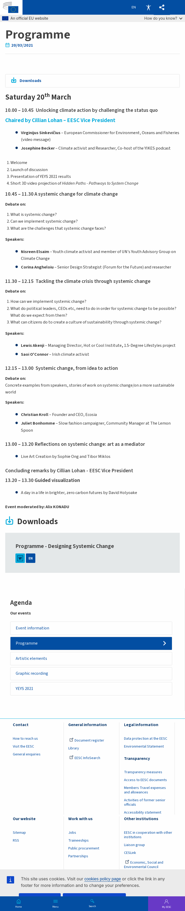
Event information (32, 628)
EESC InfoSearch (84, 758)
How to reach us (25, 738)
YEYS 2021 (24, 688)
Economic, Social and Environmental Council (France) (143, 867)
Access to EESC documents (145, 780)
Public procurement (83, 848)
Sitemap (19, 832)
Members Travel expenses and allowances (145, 790)
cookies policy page (102, 879)
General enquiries (27, 754)
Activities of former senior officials (144, 803)
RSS (16, 840)
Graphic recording (32, 674)
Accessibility (148, 7)
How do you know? (163, 18)
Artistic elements (31, 658)
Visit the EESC (23, 746)
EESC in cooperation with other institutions (148, 835)
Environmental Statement (144, 746)
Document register (86, 740)
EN (31, 558)
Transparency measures (143, 772)
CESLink (130, 852)
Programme (27, 643)
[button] (161, 7)
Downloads (30, 81)
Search (92, 906)
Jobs (72, 832)
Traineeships (78, 840)
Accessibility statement (142, 812)
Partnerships (78, 856)
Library (73, 748)
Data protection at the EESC (145, 738)
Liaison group (134, 845)
